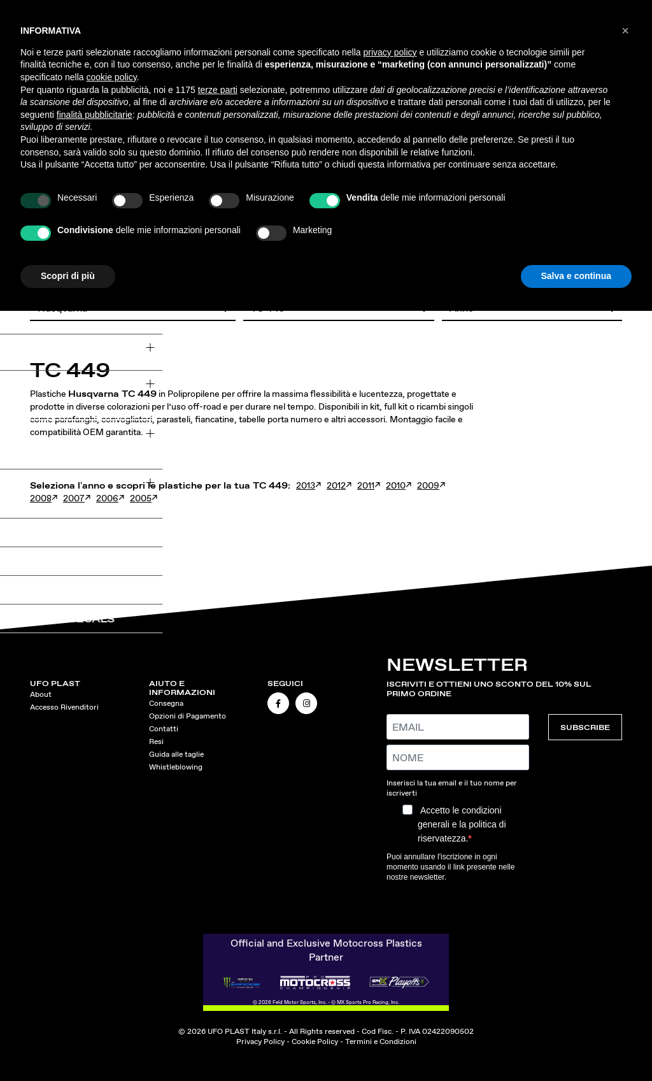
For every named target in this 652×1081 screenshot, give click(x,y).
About (41, 694)
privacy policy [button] (390, 52)
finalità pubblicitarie (94, 115)
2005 (141, 498)
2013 (305, 485)
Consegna (166, 703)
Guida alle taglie (176, 754)
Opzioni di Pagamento (187, 716)
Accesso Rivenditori (64, 707)
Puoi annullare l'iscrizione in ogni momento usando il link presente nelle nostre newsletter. (450, 867)
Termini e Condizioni (380, 1041)
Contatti (163, 729)
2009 (428, 485)
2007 (74, 498)
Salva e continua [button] (576, 276)
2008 (41, 498)
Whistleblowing (175, 767)
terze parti (217, 90)
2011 (365, 485)
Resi (156, 741)
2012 (336, 485)
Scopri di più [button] (68, 276)
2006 (107, 498)
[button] (625, 30)
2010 (396, 485)
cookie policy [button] (112, 77)
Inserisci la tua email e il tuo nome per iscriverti (451, 788)
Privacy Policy (260, 1041)
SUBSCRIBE (585, 727)
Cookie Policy (315, 1041)
